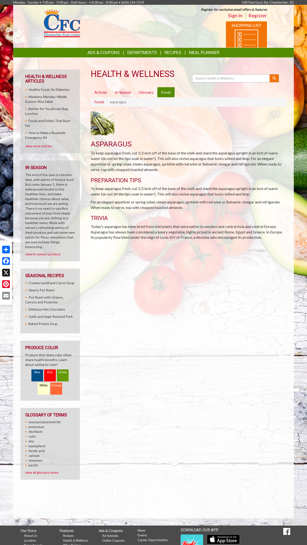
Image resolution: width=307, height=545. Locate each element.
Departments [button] (142, 52)
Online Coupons (113, 540)
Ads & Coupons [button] (104, 52)
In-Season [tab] (123, 92)
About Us (30, 536)
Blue (37, 372)
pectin (33, 465)
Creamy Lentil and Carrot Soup (51, 283)
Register (257, 15)
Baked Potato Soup (43, 324)
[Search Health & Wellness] (231, 78)
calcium (34, 455)
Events (142, 535)
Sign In (235, 15)
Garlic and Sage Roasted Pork (51, 316)
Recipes (173, 52)
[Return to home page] (62, 23)
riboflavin (35, 431)
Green (62, 372)
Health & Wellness (75, 540)
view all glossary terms (42, 472)
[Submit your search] (274, 78)
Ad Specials (110, 536)
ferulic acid (37, 451)
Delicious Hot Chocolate (47, 309)
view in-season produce (43, 254)
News (141, 530)
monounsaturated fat (45, 422)
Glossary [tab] (146, 92)
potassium (36, 427)
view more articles (38, 146)
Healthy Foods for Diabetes (49, 89)
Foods (99, 101)
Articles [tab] (100, 92)
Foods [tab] (166, 92)
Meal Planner (204, 52)
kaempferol (37, 446)
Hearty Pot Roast (42, 290)
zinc (31, 441)
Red (50, 372)
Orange (56, 385)
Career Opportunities (153, 540)
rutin (32, 436)
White (44, 385)
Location (30, 540)
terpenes (35, 460)
